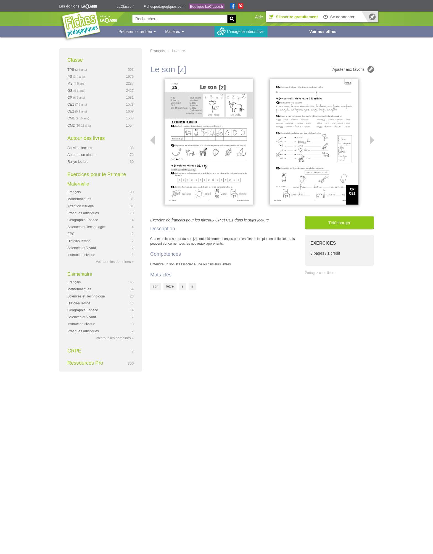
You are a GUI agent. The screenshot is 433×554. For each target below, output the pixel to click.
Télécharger (339, 222)
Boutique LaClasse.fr (206, 6)
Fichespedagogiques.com (164, 6)
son (155, 286)
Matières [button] (174, 31)
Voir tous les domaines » (115, 262)
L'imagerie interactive (245, 31)
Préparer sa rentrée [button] (137, 31)
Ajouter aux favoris (348, 69)
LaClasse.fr (126, 6)
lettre (170, 286)
